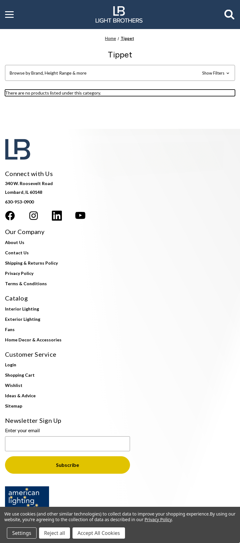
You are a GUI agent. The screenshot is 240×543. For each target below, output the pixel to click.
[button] (9, 15)
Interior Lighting (22, 308)
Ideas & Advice (20, 395)
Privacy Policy (19, 273)
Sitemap (13, 405)
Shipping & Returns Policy (31, 263)
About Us (14, 242)
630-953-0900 (19, 201)
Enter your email (22, 430)
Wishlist (13, 385)
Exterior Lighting (22, 319)
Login (10, 364)
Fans (10, 329)
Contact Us (17, 252)
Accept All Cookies (99, 533)
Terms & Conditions (26, 283)
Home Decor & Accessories (33, 339)
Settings (21, 533)
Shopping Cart (20, 375)
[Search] (229, 14)
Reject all (54, 533)
